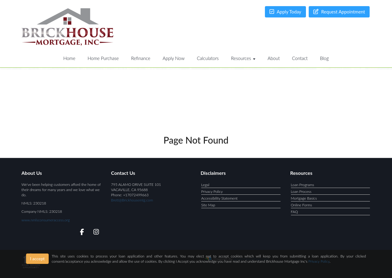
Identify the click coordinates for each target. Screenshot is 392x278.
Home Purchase (103, 58)
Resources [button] (243, 58)
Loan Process (301, 191)
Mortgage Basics (304, 198)
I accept (37, 258)
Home (69, 58)
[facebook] (80, 233)
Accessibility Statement (219, 198)
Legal (205, 184)
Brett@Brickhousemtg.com (132, 200)
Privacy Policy (212, 191)
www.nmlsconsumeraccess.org (45, 220)
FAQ (294, 211)
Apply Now (174, 58)
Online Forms (301, 205)
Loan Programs (302, 184)
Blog (324, 58)
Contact (300, 58)
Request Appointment (339, 11)
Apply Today (285, 11)
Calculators (208, 58)
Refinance (140, 58)
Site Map (208, 205)
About (274, 58)
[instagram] (95, 233)
